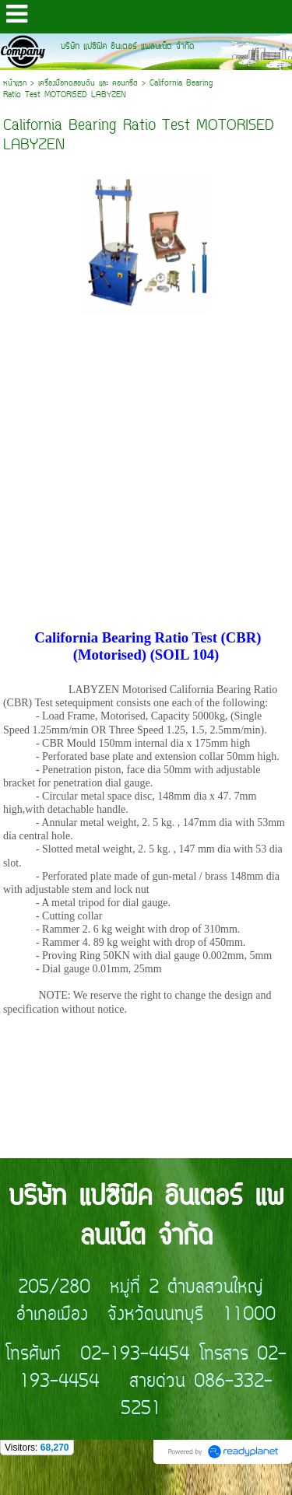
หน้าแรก (14, 83)
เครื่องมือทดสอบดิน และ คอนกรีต (88, 83)
